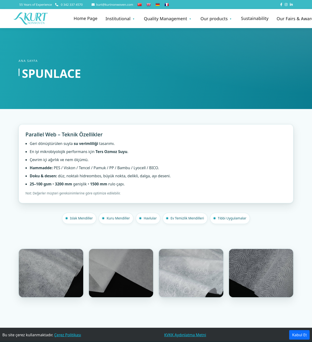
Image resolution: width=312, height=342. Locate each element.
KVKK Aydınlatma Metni (185, 334)
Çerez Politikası (67, 334)
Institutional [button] (118, 18)
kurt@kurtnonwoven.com (112, 4)
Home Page (86, 18)
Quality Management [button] (165, 18)
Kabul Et (299, 334)
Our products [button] (214, 18)
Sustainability (255, 18)
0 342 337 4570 (69, 4)
